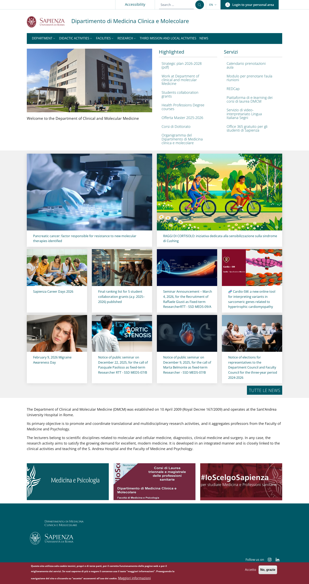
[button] (213, 4)
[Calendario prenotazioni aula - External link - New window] (252, 65)
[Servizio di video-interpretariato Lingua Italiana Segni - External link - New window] (252, 114)
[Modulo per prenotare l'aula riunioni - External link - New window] (252, 78)
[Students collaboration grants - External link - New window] (187, 94)
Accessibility (135, 4)
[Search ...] (199, 4)
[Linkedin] (276, 560)
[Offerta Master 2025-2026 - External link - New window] (187, 117)
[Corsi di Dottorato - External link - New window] (187, 126)
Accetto (250, 570)
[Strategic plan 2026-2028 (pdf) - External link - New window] (187, 65)
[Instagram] (268, 560)
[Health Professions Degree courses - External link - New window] (187, 107)
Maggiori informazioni (134, 578)
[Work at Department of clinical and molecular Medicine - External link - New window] (187, 80)
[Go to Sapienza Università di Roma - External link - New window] (49, 22)
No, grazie (267, 570)
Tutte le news (264, 390)
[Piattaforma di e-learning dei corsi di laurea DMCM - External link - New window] (252, 99)
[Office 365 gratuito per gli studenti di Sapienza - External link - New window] (252, 128)
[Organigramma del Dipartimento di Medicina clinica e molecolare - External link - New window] (187, 139)
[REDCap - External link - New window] (252, 88)
